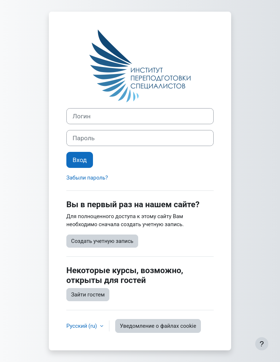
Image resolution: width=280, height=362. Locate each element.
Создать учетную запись (102, 241)
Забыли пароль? (87, 177)
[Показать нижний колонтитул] (261, 343)
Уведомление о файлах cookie (158, 326)
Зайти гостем (88, 294)
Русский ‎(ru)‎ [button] (82, 326)
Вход (80, 160)
